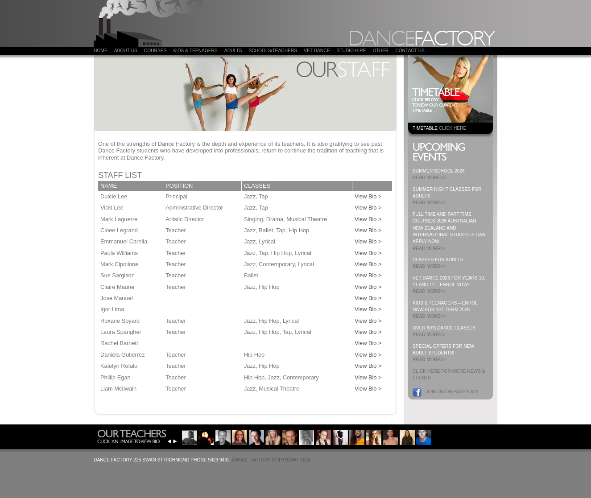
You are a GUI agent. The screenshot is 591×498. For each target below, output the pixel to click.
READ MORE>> (429, 177)
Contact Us (410, 50)
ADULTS (233, 50)
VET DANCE (317, 50)
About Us (125, 50)
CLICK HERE (452, 128)
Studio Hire (351, 50)
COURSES (155, 50)
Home (100, 50)
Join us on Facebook (452, 391)
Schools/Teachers (272, 50)
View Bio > (368, 196)
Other (380, 50)
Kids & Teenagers (195, 50)
